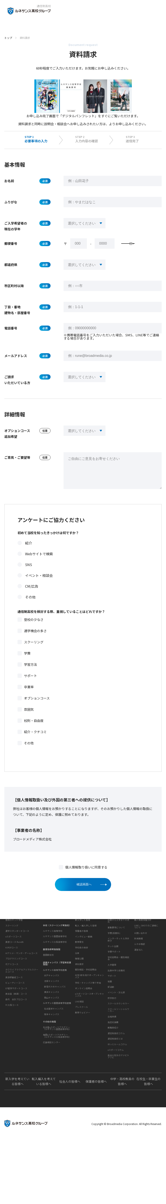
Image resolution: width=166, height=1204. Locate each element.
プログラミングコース (16, 995)
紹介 (28, 552)
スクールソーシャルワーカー (118, 1048)
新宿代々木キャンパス (55, 1006)
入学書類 (112, 990)
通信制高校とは (115, 1090)
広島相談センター (51, 1062)
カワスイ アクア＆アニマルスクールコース (21, 1007)
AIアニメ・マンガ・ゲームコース (21, 989)
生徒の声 (78, 938)
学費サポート (114, 976)
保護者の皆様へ (96, 1145)
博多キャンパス (51, 1034)
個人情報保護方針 (143, 945)
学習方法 (30, 673)
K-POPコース (11, 983)
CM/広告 (31, 595)
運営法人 (138, 974)
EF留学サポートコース (16, 1024)
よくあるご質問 (115, 1120)
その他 (30, 606)
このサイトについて (144, 938)
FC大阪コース (12, 1041)
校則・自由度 (33, 729)
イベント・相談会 (39, 584)
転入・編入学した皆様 (86, 950)
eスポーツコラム (116, 1101)
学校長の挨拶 (81, 985)
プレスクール (81, 1058)
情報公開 (79, 996)
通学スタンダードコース (17, 967)
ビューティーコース (15, 1019)
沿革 (77, 991)
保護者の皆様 (81, 956)
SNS (28, 573)
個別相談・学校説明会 (86, 1020)
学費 (27, 662)
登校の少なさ (33, 628)
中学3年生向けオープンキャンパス (89, 1027)
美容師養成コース (14, 1013)
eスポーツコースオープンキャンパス (89, 1046)
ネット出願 (113, 971)
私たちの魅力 (11, 938)
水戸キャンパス (51, 995)
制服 (110, 1019)
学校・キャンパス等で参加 (88, 1034)
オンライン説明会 (83, 1039)
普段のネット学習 (14, 956)
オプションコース (37, 707)
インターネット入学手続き (118, 965)
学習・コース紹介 (13, 949)
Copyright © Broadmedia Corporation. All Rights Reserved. (126, 1188)
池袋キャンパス (51, 1000)
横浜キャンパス (51, 1011)
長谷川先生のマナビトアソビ (118, 1107)
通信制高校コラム (116, 1084)
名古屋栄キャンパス (54, 1028)
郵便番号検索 (138, 250)
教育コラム (112, 1077)
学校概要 (78, 973)
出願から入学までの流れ (118, 946)
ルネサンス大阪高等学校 (55, 961)
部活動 (111, 1025)
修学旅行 (112, 1036)
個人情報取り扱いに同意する (86, 876)
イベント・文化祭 (116, 1030)
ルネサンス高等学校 (52, 950)
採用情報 (138, 963)
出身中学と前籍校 (116, 995)
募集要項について (116, 952)
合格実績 (112, 1054)
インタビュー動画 (83, 961)
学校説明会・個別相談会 (114, 124)
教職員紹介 (113, 1065)
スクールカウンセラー (118, 1041)
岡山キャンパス (51, 1017)
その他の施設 (49, 1041)
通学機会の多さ (35, 639)
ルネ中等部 (139, 969)
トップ (8, 38)
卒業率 (29, 695)
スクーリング (33, 651)
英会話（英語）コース (16, 1030)
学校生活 (111, 1006)
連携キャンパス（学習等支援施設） (57, 983)
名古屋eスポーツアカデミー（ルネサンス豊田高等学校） (57, 1048)
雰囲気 (29, 718)
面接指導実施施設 (51, 969)
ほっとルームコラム (117, 1095)
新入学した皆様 (82, 945)
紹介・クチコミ (35, 740)
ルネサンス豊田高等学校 (55, 956)
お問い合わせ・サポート (87, 1008)
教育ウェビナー (82, 1063)
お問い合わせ (140, 958)
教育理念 (79, 980)
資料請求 (79, 1015)
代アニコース (11, 1000)
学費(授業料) (114, 958)
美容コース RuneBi (14, 978)
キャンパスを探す (51, 938)
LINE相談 (79, 1052)
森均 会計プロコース (16, 1035)
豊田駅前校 (48, 974)
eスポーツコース (13, 972)
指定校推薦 (113, 1060)
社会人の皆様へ (69, 1145)
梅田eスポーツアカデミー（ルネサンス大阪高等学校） (57, 1055)
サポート (30, 684)
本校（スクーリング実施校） (57, 945)
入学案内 (111, 938)
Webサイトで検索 (39, 562)
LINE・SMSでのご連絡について (146, 951)
